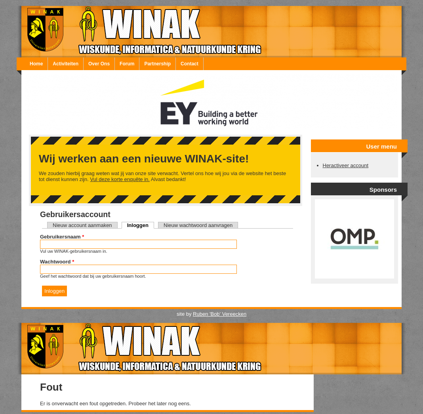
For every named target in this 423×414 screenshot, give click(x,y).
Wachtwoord (57, 262)
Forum (127, 64)
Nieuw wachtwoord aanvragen (198, 225)
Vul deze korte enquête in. (120, 179)
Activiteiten (65, 64)
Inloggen (140, 225)
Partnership (157, 64)
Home (36, 64)
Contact (189, 64)
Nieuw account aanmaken (82, 225)
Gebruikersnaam (62, 237)
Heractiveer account (346, 165)
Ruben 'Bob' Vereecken (219, 314)
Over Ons (99, 64)
